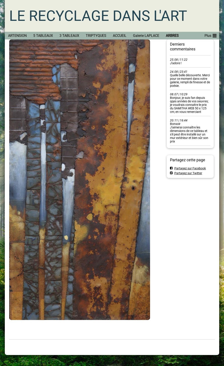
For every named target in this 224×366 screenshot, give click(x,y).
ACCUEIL (119, 36)
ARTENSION (17, 36)
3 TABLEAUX (69, 36)
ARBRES (172, 36)
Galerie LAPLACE (146, 36)
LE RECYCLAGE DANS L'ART (98, 15)
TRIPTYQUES (96, 36)
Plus (211, 35)
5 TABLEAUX (43, 36)
